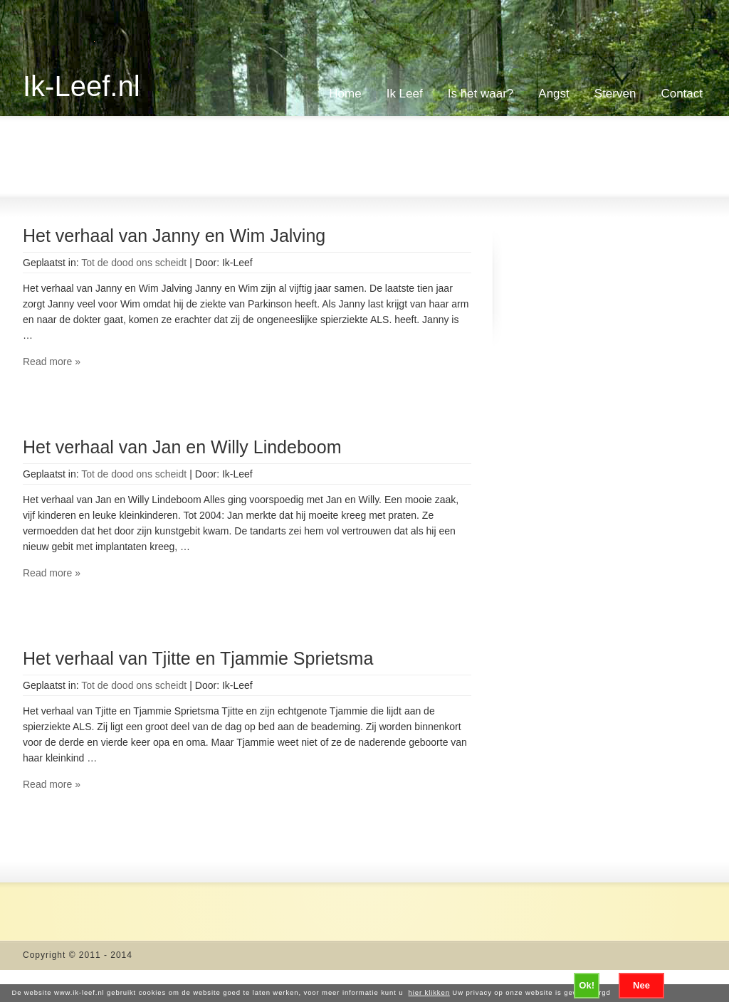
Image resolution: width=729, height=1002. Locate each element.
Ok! (586, 985)
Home (345, 93)
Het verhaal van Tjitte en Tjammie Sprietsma (198, 658)
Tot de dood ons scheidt (134, 262)
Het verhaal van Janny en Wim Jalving (174, 236)
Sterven (615, 93)
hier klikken (429, 992)
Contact (682, 93)
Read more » (51, 361)
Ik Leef (405, 93)
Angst (553, 93)
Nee (641, 985)
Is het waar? (481, 93)
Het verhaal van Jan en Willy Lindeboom (182, 447)
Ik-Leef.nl (81, 86)
